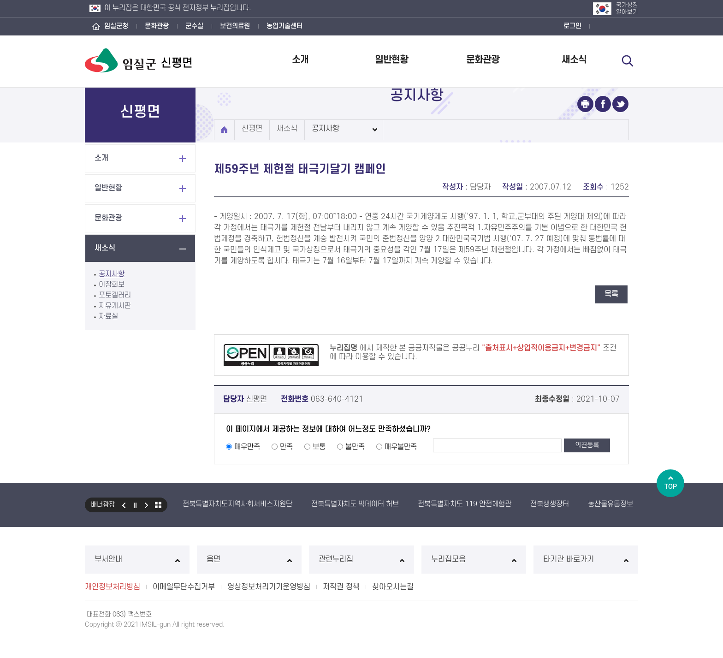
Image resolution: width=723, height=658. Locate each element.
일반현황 (391, 59)
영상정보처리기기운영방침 (268, 587)
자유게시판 (115, 306)
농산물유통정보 (610, 504)
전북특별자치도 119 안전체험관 (464, 504)
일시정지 (135, 505)
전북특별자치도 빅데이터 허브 (355, 504)
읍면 (249, 559)
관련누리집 (361, 559)
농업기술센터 (284, 26)
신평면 (252, 128)
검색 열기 (627, 60)
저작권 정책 (341, 587)
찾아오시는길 (393, 587)
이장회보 (111, 284)
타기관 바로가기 (585, 559)
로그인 (572, 26)
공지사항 (111, 274)
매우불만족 (401, 447)
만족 (286, 447)
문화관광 (157, 26)
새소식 (574, 59)
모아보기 (158, 505)
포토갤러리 (115, 295)
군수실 (194, 26)
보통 (319, 447)
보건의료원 (235, 26)
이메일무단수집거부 (184, 587)
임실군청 (116, 26)
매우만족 (247, 447)
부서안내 (137, 559)
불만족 (355, 447)
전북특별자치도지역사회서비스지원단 (237, 504)
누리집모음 (473, 559)
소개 (300, 59)
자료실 (108, 316)
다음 (146, 505)
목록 (611, 294)
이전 (123, 505)
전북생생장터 (549, 504)
